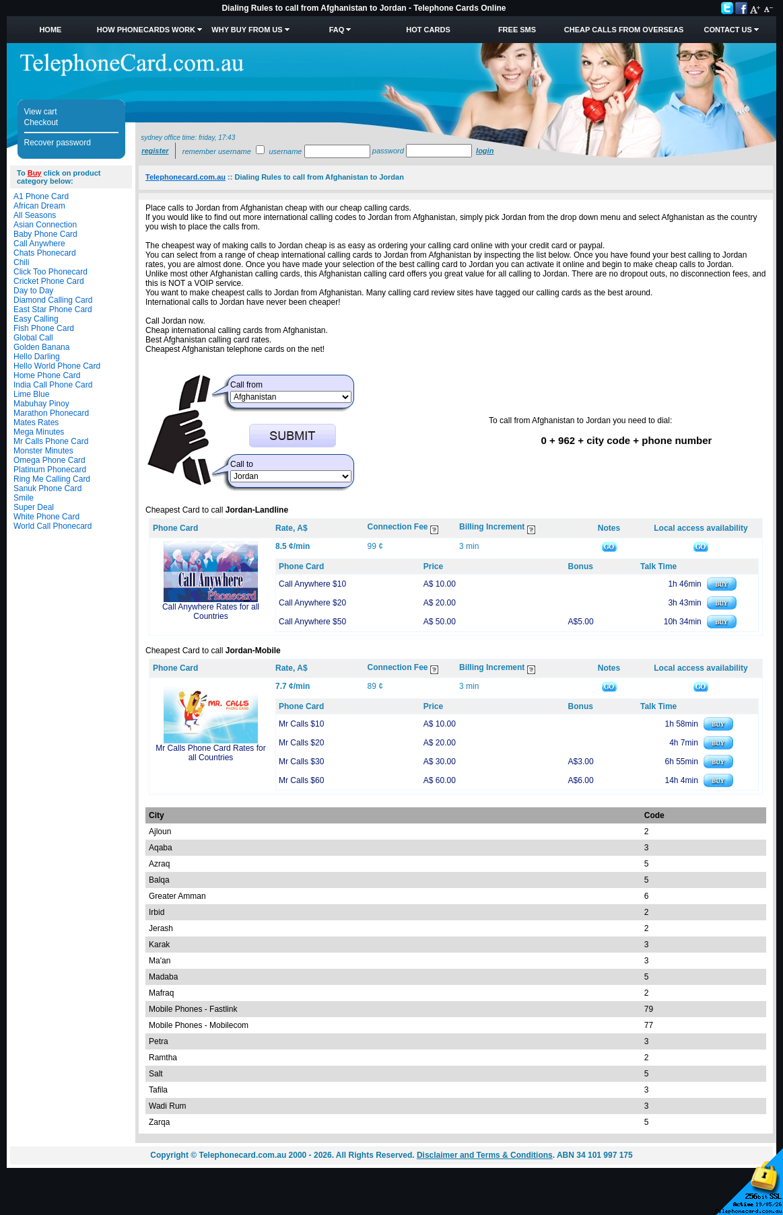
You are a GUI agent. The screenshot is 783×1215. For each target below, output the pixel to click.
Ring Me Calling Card (51, 479)
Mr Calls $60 (301, 780)
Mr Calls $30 (301, 761)
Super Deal (33, 507)
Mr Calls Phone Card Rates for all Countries (210, 752)
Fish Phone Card (43, 328)
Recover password (57, 142)
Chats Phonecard (44, 253)
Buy (35, 173)
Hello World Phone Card (56, 366)
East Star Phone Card (52, 309)
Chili (21, 262)
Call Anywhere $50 (312, 621)
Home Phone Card (46, 375)
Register (154, 151)
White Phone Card (46, 516)
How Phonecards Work (146, 30)
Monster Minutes (43, 450)
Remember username (216, 151)
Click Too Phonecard (50, 272)
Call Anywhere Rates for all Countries (210, 611)
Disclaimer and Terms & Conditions (485, 1155)
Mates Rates (36, 422)
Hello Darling (36, 356)
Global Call (33, 337)
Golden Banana (41, 347)
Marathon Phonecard (51, 413)
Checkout (41, 122)
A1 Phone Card (41, 196)
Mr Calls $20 (301, 742)
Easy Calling (36, 319)
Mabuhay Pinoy (41, 403)
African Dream (39, 206)
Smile (23, 498)
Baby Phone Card (45, 234)
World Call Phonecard (52, 526)
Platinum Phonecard (49, 469)
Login (484, 151)
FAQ (337, 30)
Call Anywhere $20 (312, 603)
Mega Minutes (38, 432)
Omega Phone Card (49, 460)
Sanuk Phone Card (47, 488)
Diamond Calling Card (52, 300)
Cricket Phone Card (48, 281)
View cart (40, 111)
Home (50, 30)
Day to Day (33, 290)
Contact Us (728, 30)
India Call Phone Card (52, 385)
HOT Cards (428, 30)
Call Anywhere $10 (312, 584)
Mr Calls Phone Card (50, 441)
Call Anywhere (39, 243)
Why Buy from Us (246, 30)
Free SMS (517, 30)
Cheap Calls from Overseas (624, 30)
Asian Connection (45, 224)
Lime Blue (31, 394)
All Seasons (34, 215)
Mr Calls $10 (301, 724)
